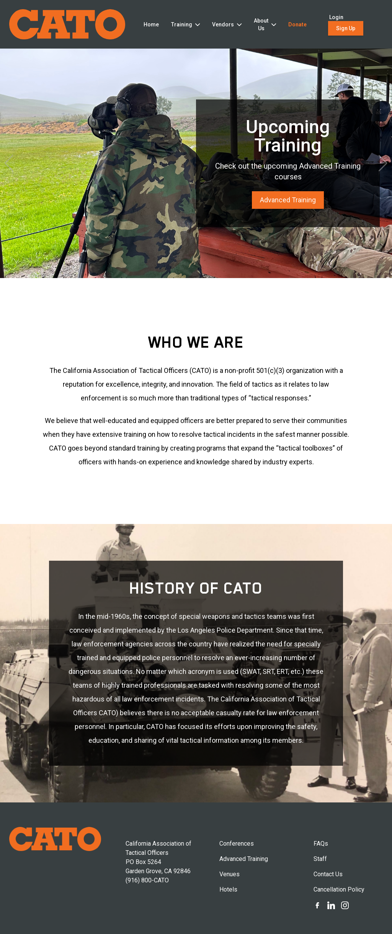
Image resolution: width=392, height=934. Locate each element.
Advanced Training (288, 200)
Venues (229, 874)
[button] (9, 163)
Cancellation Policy (339, 889)
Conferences (236, 843)
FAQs (321, 843)
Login (336, 17)
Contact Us (328, 874)
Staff (320, 858)
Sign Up (345, 28)
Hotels (228, 889)
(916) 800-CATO (147, 880)
